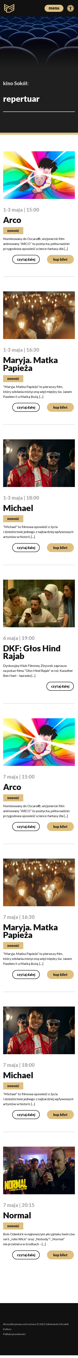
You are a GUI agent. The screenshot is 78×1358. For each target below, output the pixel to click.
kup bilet (60, 260)
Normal (17, 1218)
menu (54, 7)
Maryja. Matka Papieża (30, 364)
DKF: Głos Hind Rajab (32, 653)
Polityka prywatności (14, 1336)
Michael (18, 509)
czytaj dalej (26, 260)
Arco (12, 220)
